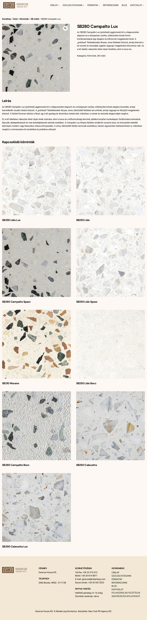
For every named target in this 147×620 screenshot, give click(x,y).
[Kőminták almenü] (99, 5)
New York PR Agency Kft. (100, 611)
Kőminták (92, 5)
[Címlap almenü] (59, 5)
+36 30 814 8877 (89, 575)
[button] (65, 28)
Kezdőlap (6, 19)
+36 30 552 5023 (96, 582)
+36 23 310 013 (89, 572)
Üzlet (15, 19)
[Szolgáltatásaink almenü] (83, 5)
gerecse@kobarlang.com (93, 579)
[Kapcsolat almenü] (143, 5)
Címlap (54, 5)
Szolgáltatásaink (72, 5)
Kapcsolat (136, 5)
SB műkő (35, 19)
